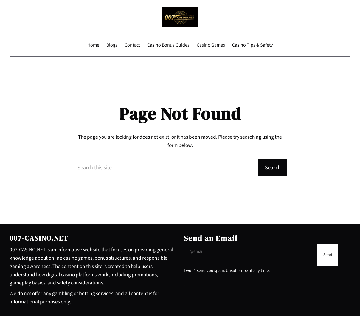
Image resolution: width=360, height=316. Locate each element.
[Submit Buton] (327, 255)
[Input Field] (249, 251)
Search (273, 167)
